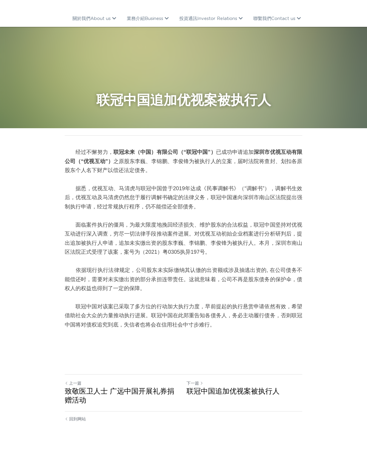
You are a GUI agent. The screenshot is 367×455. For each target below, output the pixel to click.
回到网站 (75, 419)
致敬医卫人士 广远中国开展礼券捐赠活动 (119, 395)
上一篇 (73, 383)
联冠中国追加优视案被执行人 (233, 391)
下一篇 (194, 383)
